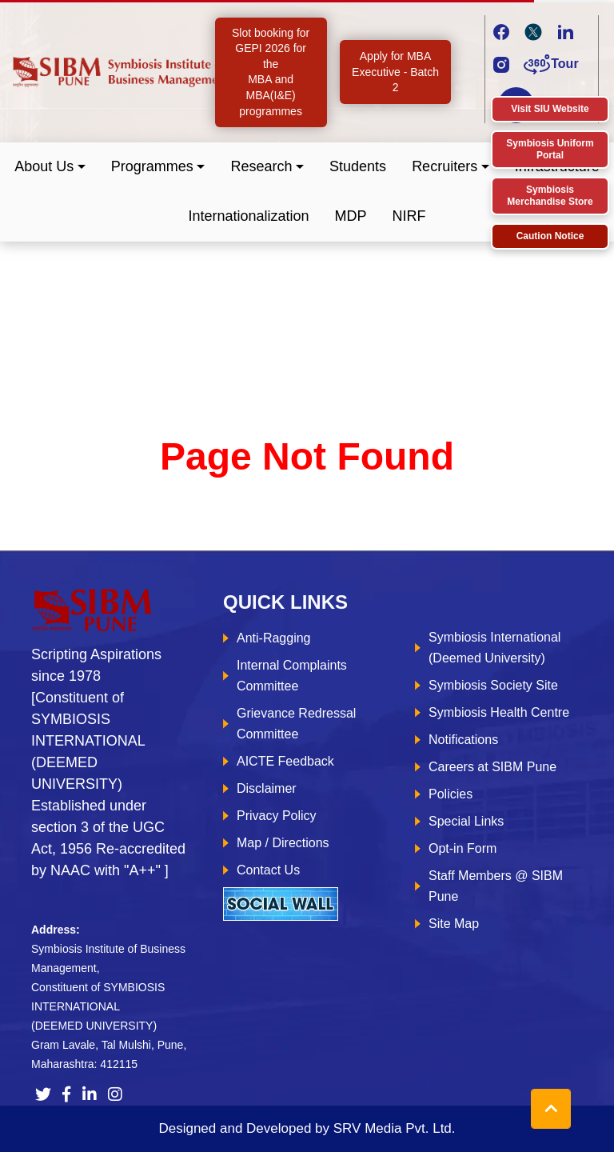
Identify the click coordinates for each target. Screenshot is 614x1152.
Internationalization (248, 216)
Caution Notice (550, 236)
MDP (351, 216)
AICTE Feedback (285, 761)
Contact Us (268, 870)
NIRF (409, 216)
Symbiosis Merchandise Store (549, 195)
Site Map (454, 923)
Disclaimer (267, 788)
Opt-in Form (462, 848)
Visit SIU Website (550, 108)
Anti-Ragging (274, 638)
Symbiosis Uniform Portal (549, 149)
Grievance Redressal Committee (296, 723)
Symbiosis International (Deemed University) (494, 647)
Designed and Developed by (306, 1128)
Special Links (466, 821)
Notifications (463, 739)
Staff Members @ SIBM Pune (496, 886)
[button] (50, 167)
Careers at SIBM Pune (492, 767)
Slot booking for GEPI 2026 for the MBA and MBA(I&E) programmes (270, 72)
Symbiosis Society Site (493, 685)
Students (357, 166)
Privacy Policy (277, 815)
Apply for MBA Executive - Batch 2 (395, 72)
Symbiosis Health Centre (499, 712)
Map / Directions (283, 843)
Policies (450, 794)
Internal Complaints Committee (292, 675)
